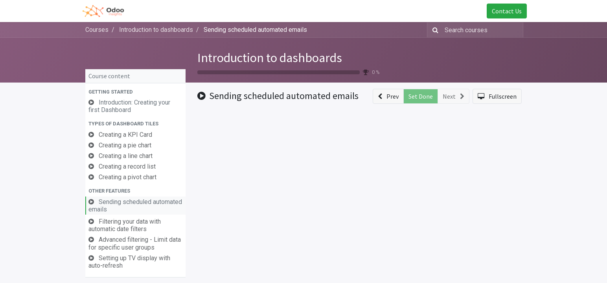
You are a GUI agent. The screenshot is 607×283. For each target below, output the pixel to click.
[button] (135, 91)
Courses (97, 29)
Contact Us (502, 11)
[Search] (433, 29)
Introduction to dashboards (269, 58)
